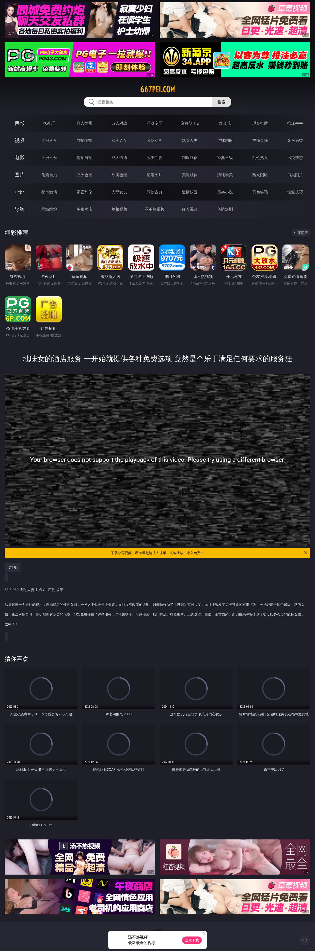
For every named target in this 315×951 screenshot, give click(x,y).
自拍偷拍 (84, 140)
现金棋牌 (260, 123)
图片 (19, 174)
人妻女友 (119, 192)
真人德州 (84, 123)
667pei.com (157, 89)
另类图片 (295, 174)
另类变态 (295, 157)
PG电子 (49, 123)
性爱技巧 (295, 192)
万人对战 (119, 123)
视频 (19, 140)
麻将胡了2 (190, 123)
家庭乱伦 (84, 192)
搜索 (221, 102)
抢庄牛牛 (295, 123)
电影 (19, 157)
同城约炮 (49, 209)
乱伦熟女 (260, 157)
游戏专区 (154, 123)
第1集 (12, 567)
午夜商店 (84, 209)
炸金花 (225, 123)
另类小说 (225, 192)
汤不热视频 (154, 209)
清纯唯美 (225, 174)
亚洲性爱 (49, 157)
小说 (19, 191)
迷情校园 (190, 192)
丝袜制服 (225, 140)
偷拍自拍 (84, 157)
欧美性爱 (154, 157)
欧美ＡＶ (119, 140)
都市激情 (49, 192)
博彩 (19, 123)
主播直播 (260, 140)
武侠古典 (154, 192)
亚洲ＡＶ (49, 140)
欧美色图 (119, 174)
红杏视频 (190, 209)
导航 (19, 209)
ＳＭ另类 (295, 140)
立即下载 (192, 940)
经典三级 (225, 157)
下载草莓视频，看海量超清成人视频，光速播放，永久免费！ (209, 553)
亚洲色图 (84, 174)
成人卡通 (119, 157)
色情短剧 (225, 209)
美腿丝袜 (190, 174)
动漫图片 (154, 174)
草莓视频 (119, 209)
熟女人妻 (190, 140)
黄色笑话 (260, 192)
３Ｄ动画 (154, 140)
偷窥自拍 (49, 174)
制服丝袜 (190, 157)
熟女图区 (260, 174)
